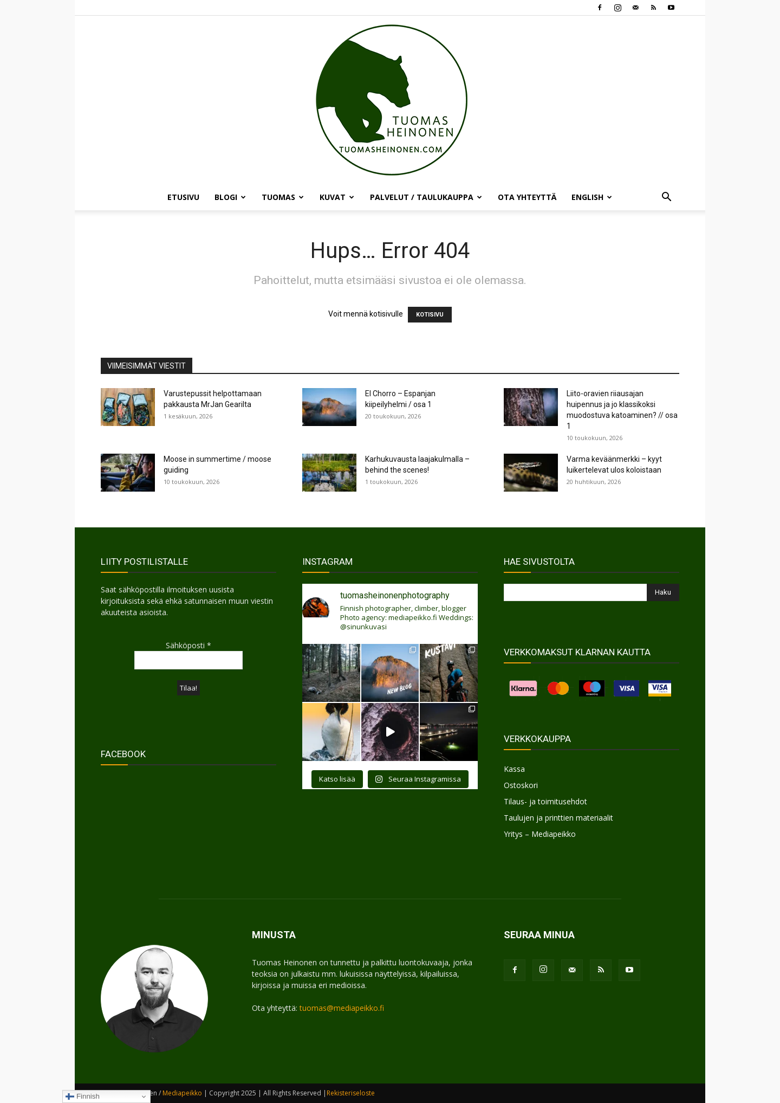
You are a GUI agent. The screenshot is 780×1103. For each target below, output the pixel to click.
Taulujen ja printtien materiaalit (558, 817)
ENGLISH (591, 197)
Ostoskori (521, 785)
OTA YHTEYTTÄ (527, 197)
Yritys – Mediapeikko (540, 834)
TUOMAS (283, 197)
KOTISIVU (430, 314)
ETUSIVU (183, 197)
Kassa (514, 769)
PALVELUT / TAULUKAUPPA (426, 197)
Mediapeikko (182, 1093)
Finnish (83, 1096)
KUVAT (337, 197)
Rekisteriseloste (351, 1093)
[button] (666, 198)
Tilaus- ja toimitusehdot (545, 801)
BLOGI (230, 197)
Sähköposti (188, 645)
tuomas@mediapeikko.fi (342, 1008)
